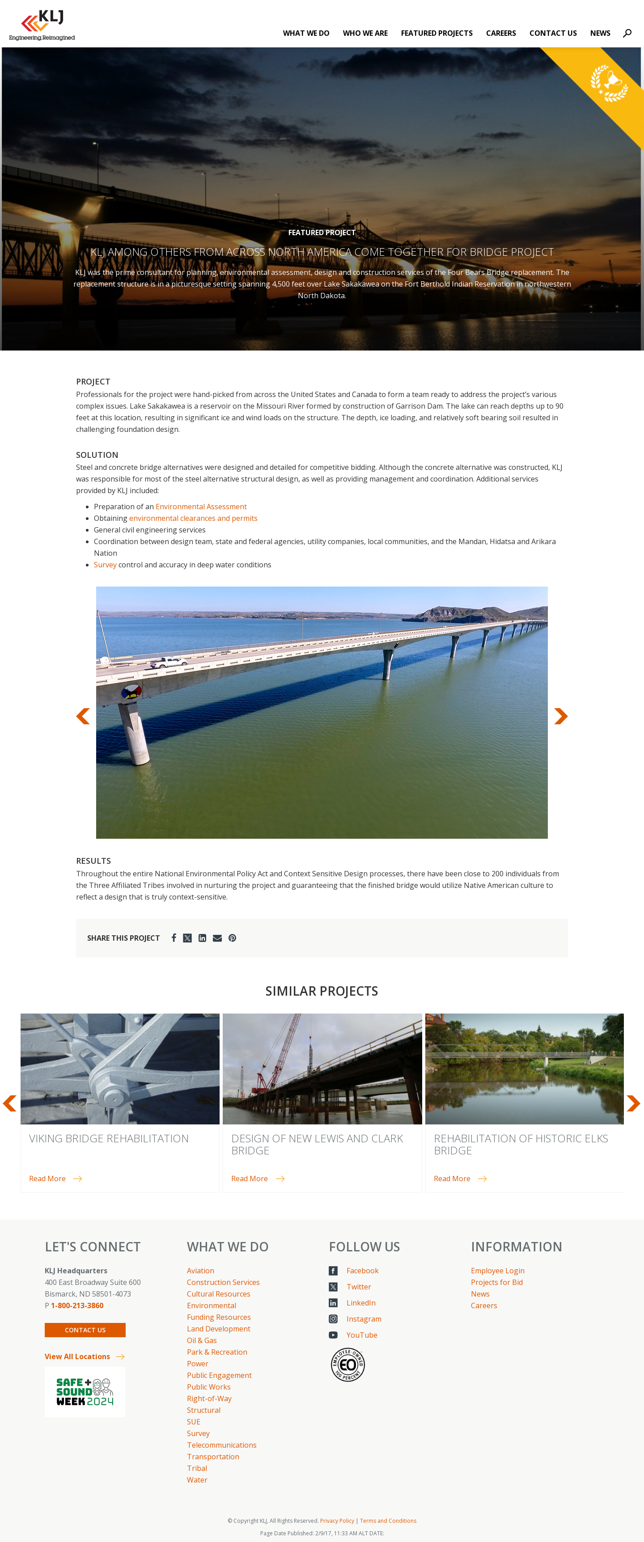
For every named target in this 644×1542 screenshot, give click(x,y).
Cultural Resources (218, 1294)
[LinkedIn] (202, 938)
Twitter (359, 1287)
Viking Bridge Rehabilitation (109, 1138)
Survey (105, 565)
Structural (203, 1410)
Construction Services (223, 1282)
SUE (193, 1422)
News (600, 33)
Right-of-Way (209, 1398)
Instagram (364, 1319)
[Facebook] (173, 938)
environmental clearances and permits (193, 518)
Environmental (211, 1305)
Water (197, 1480)
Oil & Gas (202, 1340)
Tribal (197, 1468)
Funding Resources (219, 1317)
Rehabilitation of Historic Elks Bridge (521, 1144)
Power (197, 1364)
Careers (501, 33)
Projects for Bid (497, 1282)
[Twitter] (187, 938)
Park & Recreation (217, 1352)
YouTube (362, 1335)
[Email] (217, 938)
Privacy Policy (337, 1521)
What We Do (306, 33)
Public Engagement (219, 1375)
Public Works (209, 1387)
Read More (47, 1178)
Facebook (363, 1271)
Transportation (213, 1457)
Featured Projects (437, 33)
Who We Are (365, 33)
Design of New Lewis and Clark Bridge (317, 1144)
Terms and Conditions (388, 1521)
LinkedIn (361, 1303)
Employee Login (498, 1271)
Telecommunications (222, 1445)
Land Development (218, 1329)
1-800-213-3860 (77, 1305)
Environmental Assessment (201, 506)
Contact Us (553, 33)
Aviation (200, 1271)
